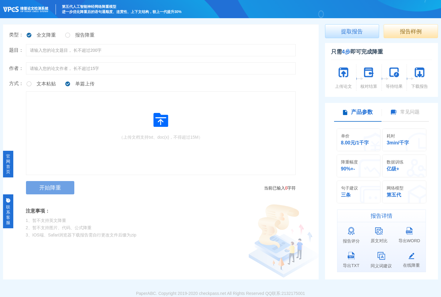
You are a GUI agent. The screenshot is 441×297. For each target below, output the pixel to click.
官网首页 (8, 164)
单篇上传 (85, 83)
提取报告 (352, 31)
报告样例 (411, 31)
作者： (16, 68)
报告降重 (85, 35)
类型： (16, 34)
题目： (16, 50)
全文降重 (46, 35)
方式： (16, 83)
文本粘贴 (46, 83)
